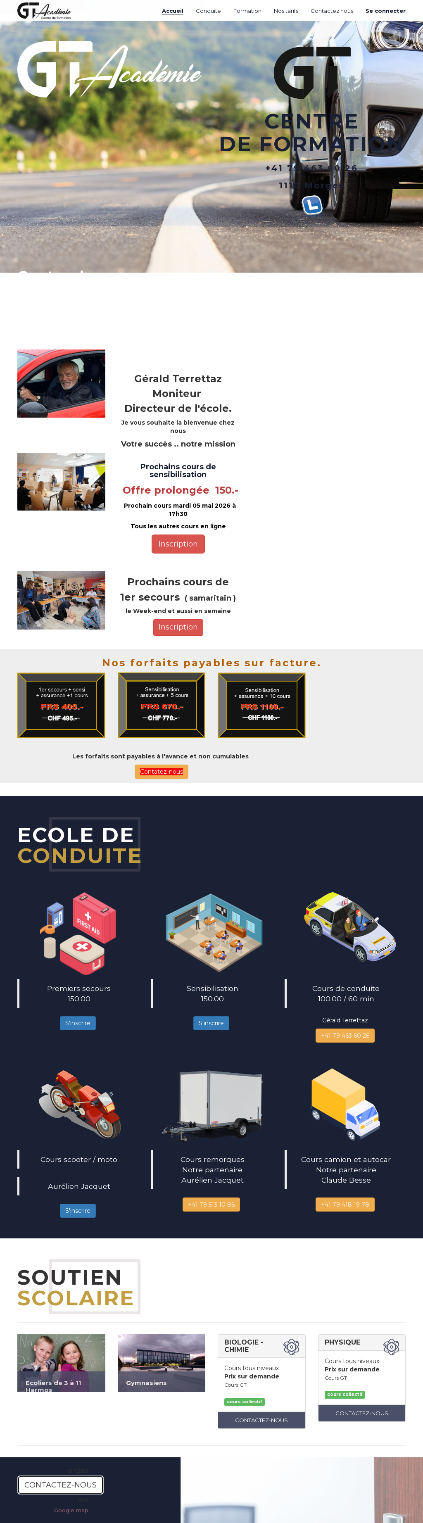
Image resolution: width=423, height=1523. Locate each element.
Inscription (178, 544)
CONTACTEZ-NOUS (261, 1420)
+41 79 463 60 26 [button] (345, 1035)
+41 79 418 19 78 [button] (345, 1204)
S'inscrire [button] (77, 1023)
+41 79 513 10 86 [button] (211, 1204)
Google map (71, 1510)
